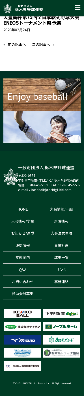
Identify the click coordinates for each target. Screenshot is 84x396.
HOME (22, 209)
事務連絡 (61, 281)
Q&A (22, 269)
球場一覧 (61, 257)
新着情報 (61, 221)
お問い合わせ (22, 281)
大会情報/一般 (61, 209)
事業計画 (61, 245)
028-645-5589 (38, 185)
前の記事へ (17, 44)
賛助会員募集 (22, 293)
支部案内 (22, 257)
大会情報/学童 (22, 221)
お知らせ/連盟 (22, 233)
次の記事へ (41, 44)
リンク (61, 269)
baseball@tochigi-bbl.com (51, 189)
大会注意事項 (61, 233)
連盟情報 (22, 245)
